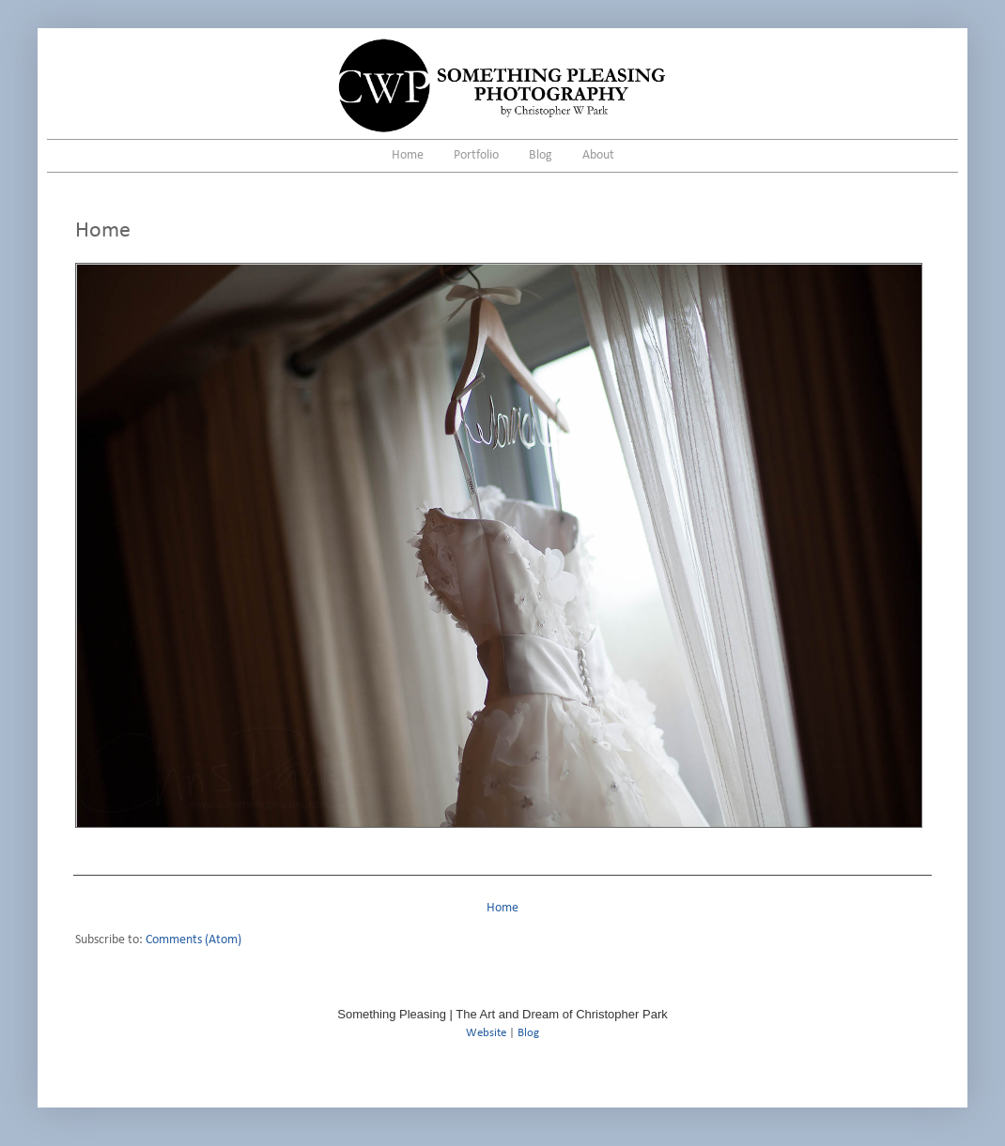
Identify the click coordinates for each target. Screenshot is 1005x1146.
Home (408, 155)
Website (486, 1033)
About (598, 155)
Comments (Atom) (193, 940)
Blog (540, 155)
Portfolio (476, 155)
